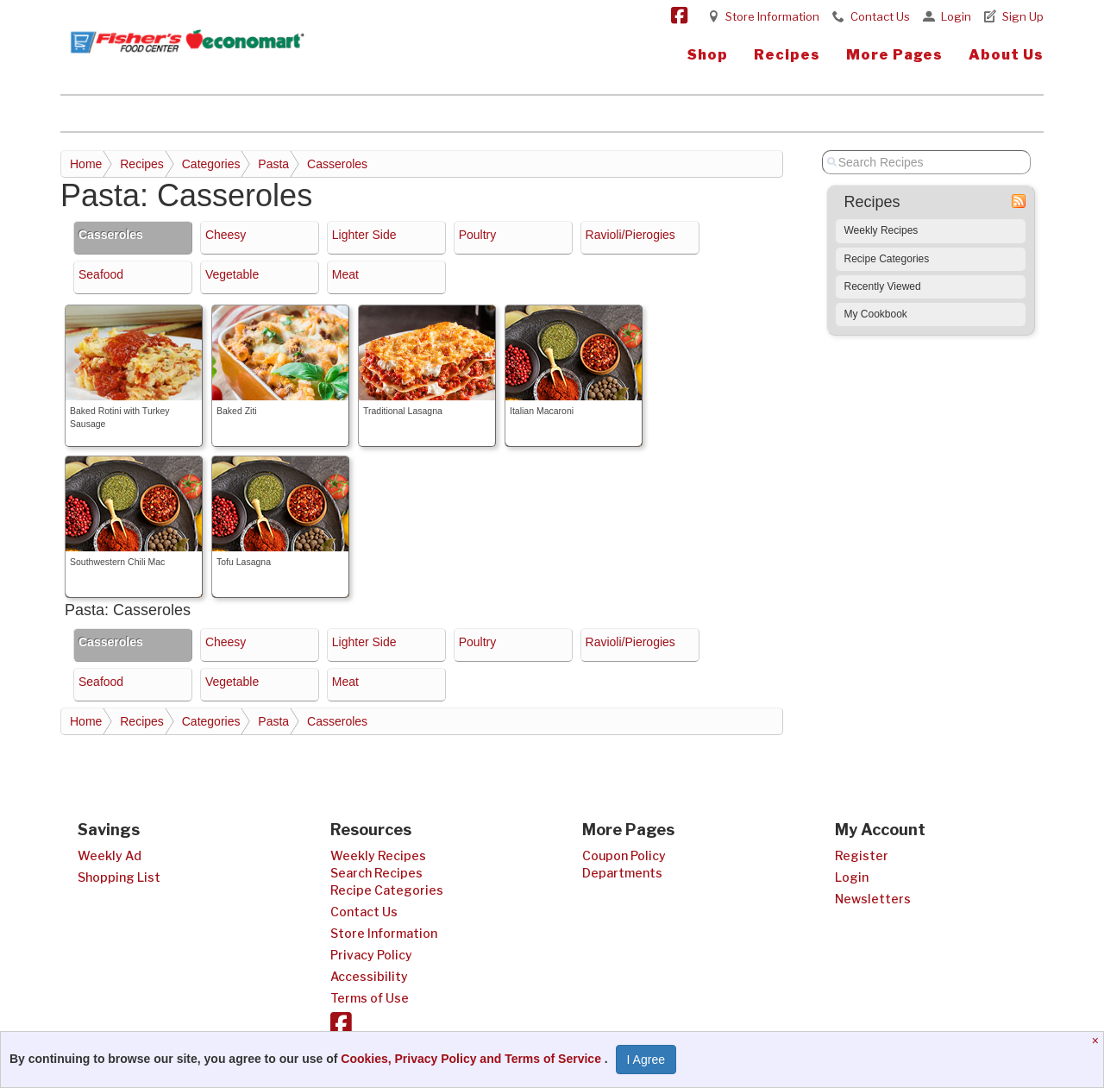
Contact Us (880, 16)
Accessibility (369, 976)
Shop (707, 55)
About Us (1006, 55)
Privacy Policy (371, 954)
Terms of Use (369, 998)
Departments (622, 872)
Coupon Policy (624, 855)
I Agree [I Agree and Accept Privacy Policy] (646, 1059)
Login (956, 16)
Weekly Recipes (881, 230)
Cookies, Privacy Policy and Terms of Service (473, 1059)
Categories (211, 164)
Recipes (787, 55)
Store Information (772, 16)
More (894, 55)
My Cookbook (875, 314)
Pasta (273, 164)
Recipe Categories (887, 259)
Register (861, 855)
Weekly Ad (109, 855)
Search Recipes (376, 872)
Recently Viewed (882, 286)
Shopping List (119, 877)
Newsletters (873, 898)
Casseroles (337, 164)
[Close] (1097, 1040)
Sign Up (1023, 16)
